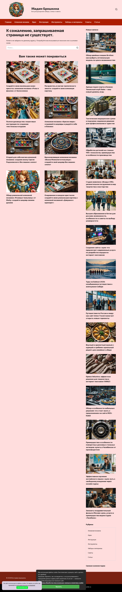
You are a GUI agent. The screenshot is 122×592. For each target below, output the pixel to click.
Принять (59, 587)
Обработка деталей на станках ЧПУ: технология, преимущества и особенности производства (100, 152)
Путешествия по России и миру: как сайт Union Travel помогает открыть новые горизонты (100, 315)
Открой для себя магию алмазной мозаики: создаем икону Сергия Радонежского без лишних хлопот (21, 159)
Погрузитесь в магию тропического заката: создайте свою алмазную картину (60, 88)
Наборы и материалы (73, 22)
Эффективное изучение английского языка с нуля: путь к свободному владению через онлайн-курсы (100, 480)
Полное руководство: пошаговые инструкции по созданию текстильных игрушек (21, 124)
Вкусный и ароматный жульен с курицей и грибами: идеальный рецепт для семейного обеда (100, 347)
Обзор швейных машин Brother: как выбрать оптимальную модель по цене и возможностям (100, 57)
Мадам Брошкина (45, 8)
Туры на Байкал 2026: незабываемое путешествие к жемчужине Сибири (99, 284)
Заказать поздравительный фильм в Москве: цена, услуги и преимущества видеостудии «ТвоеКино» (100, 514)
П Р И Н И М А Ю (22, 587)
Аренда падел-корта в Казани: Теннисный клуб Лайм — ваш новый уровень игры (99, 89)
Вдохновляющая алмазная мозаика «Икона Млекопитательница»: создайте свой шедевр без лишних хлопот (61, 161)
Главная (8, 22)
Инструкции (44, 22)
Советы (88, 22)
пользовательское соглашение (25, 585)
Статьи (97, 22)
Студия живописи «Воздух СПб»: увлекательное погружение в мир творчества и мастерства (101, 184)
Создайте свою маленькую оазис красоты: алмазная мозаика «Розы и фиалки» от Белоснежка (22, 88)
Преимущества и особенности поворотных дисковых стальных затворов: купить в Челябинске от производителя (101, 446)
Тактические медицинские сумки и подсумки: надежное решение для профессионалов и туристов (100, 121)
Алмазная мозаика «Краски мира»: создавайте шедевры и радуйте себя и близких (61, 124)
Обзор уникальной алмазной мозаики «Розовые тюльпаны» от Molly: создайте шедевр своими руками (21, 199)
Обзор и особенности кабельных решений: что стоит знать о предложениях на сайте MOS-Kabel (100, 412)
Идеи (34, 22)
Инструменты (56, 22)
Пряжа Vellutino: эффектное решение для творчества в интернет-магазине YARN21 (98, 379)
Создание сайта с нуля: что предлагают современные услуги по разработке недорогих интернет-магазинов (101, 251)
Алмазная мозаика (21, 22)
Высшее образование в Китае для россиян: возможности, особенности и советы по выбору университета (100, 217)
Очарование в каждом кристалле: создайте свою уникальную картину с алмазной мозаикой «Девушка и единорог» (61, 199)
